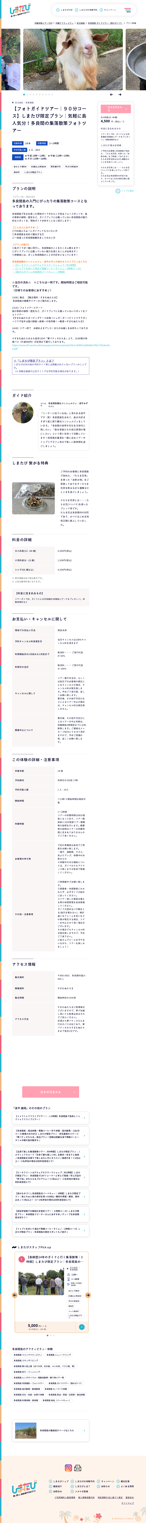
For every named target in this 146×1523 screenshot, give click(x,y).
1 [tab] (24, 94)
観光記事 (125, 1481)
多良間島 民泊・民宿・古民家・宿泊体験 (67, 1394)
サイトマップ (127, 1503)
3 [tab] (30, 94)
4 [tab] (33, 94)
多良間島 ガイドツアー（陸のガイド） (66, 1383)
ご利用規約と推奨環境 (65, 1497)
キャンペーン (110, 10)
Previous (111, 94)
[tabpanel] (73, 59)
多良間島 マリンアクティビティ (28, 1354)
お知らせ (105, 1486)
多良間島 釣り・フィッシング (27, 1372)
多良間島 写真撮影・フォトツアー (29, 1383)
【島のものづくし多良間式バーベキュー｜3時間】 (40, 271)
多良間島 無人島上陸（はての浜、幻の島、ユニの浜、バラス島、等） (45, 1366)
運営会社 (130, 1497)
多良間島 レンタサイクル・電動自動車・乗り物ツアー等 (39, 1377)
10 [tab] (52, 94)
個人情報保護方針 (86, 1497)
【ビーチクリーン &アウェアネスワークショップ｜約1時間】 (45, 265)
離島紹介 (57, 1486)
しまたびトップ (60, 1481)
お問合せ (57, 1491)
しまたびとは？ (82, 1486)
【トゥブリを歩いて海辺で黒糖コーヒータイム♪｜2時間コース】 (48, 268)
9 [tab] (49, 94)
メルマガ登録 (81, 1491)
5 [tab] (36, 94)
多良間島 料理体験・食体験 (26, 1400)
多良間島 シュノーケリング (59, 1354)
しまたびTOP (67, 10)
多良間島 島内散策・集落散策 (27, 1389)
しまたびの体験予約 (88, 10)
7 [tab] (43, 94)
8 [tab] (46, 94)
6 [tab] (40, 94)
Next (120, 94)
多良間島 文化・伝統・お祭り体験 (29, 1394)
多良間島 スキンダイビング (26, 1360)
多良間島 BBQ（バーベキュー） (57, 1400)
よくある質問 (127, 1486)
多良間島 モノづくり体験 (56, 1389)
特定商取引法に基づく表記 (110, 1497)
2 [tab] (27, 94)
